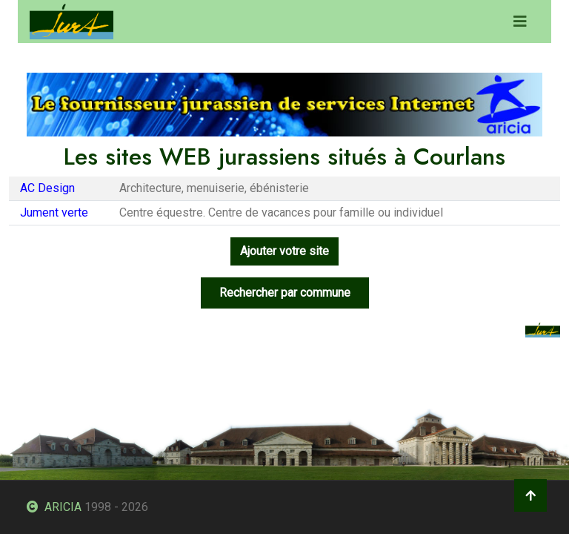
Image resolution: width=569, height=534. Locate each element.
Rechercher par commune (284, 293)
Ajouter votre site (284, 251)
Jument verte (54, 212)
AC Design (47, 188)
